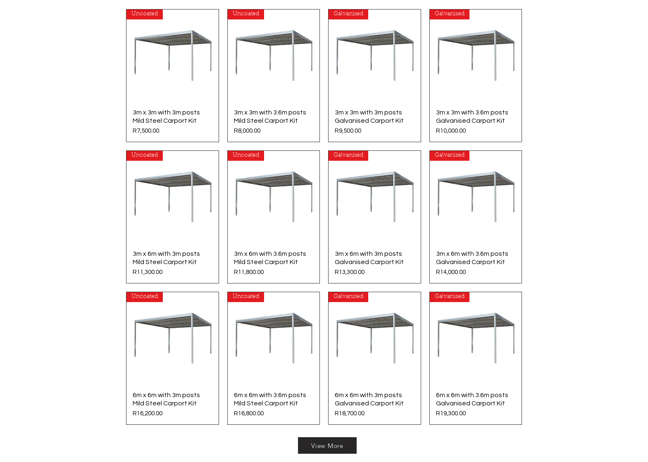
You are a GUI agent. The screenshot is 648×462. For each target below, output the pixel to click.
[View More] (327, 445)
